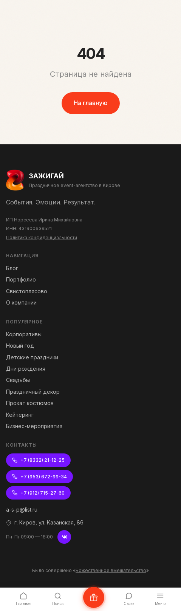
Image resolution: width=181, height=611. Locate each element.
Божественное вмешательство (111, 570)
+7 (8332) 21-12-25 (38, 460)
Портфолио (21, 279)
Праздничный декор (33, 391)
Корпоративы (24, 334)
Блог (12, 268)
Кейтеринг (20, 414)
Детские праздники (32, 357)
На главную (91, 103)
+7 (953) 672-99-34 (39, 477)
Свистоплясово (26, 291)
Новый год (20, 345)
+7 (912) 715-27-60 (38, 493)
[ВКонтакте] (64, 537)
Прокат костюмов (30, 403)
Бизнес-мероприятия (34, 426)
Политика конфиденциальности (41, 237)
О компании (21, 302)
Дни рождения (25, 368)
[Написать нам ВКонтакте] (93, 597)
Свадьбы (18, 380)
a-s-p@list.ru (21, 509)
